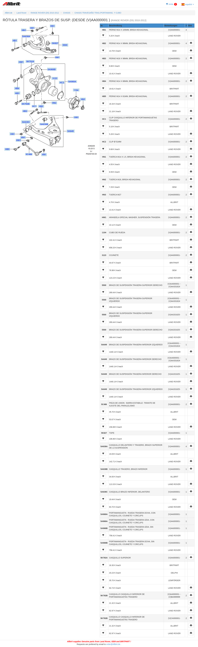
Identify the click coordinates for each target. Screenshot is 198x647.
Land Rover (21, 13)
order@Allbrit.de (113, 644)
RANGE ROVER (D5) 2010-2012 (45, 13)
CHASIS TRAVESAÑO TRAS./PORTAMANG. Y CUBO (98, 13)
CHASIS (66, 13)
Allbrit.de (8, 13)
